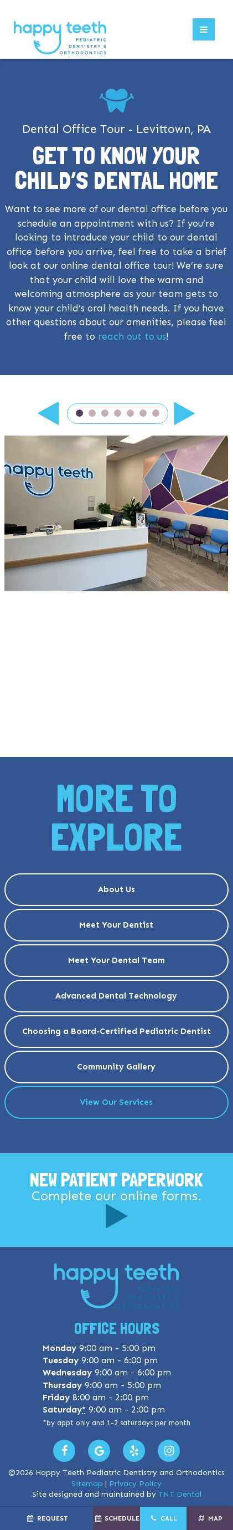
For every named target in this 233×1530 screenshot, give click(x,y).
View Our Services (116, 1102)
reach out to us (132, 336)
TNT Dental (179, 1494)
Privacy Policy (135, 1483)
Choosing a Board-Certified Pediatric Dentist (116, 1031)
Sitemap (87, 1483)
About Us (116, 889)
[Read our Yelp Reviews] (134, 1451)
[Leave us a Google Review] (99, 1451)
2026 (24, 1472)
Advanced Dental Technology (116, 996)
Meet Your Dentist (116, 925)
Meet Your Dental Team (116, 960)
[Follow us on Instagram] (169, 1451)
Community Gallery (116, 1067)
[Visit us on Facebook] (64, 1451)
